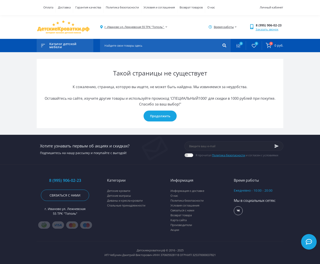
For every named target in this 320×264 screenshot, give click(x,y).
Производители (181, 225)
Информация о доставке (187, 191)
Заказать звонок (267, 29)
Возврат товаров (191, 7)
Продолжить (160, 116)
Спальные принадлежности (126, 205)
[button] (269, 25)
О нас (211, 7)
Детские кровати (118, 191)
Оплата (48, 7)
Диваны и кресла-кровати (125, 200)
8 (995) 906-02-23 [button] (65, 180)
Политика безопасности (122, 7)
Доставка (64, 7)
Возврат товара (181, 215)
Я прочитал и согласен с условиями (237, 155)
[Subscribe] (276, 146)
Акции (174, 230)
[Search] (224, 45)
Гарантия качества (88, 7)
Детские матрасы (119, 196)
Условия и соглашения (159, 7)
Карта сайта (178, 220)
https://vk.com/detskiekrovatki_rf (238, 210)
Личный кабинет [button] (271, 7)
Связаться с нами (65, 195)
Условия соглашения (184, 205)
